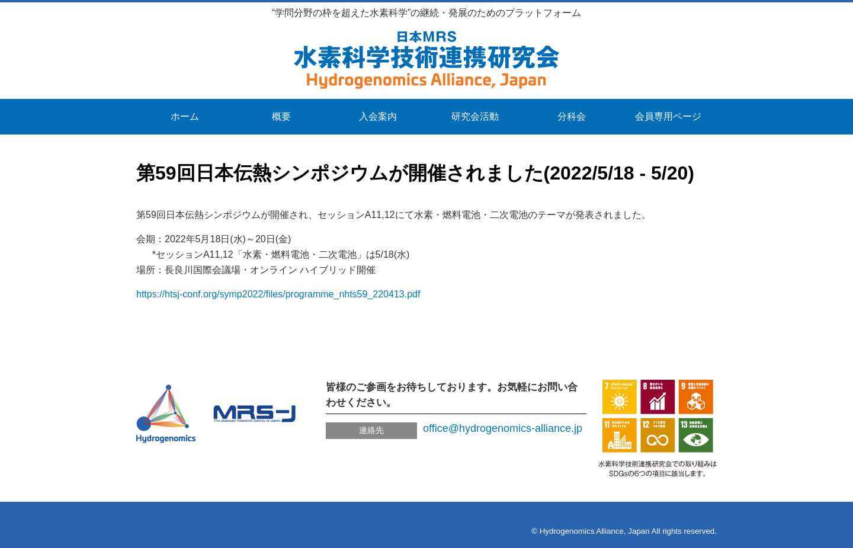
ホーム (185, 116)
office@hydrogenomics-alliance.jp (502, 428)
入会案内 (378, 116)
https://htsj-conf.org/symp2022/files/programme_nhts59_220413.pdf (278, 294)
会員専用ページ (668, 116)
